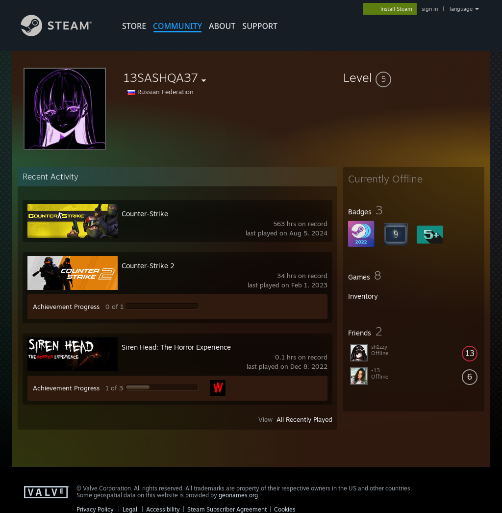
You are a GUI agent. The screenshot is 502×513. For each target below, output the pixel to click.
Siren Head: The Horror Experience (176, 347)
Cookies (285, 509)
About (222, 26)
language (461, 8)
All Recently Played (304, 419)
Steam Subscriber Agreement (227, 509)
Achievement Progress (66, 306)
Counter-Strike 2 (148, 265)
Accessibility (163, 509)
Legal (130, 509)
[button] (413, 77)
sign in (430, 8)
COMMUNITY (177, 26)
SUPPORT (259, 26)
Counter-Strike (145, 213)
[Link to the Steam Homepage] (64, 33)
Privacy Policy (95, 509)
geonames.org (238, 495)
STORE (134, 26)
